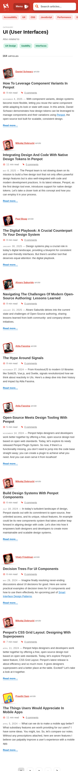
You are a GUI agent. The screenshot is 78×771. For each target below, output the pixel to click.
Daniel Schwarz (24, 71)
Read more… (10, 125)
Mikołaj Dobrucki (25, 143)
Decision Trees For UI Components (30, 569)
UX (23, 17)
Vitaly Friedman (24, 557)
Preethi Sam (22, 696)
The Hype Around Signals (23, 358)
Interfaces (41, 46)
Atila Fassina (23, 346)
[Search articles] (54, 6)
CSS (33, 17)
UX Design (10, 46)
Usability (25, 46)
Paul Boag (21, 219)
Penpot (61, 114)
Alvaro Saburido (25, 282)
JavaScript (46, 17)
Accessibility (10, 17)
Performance (64, 17)
